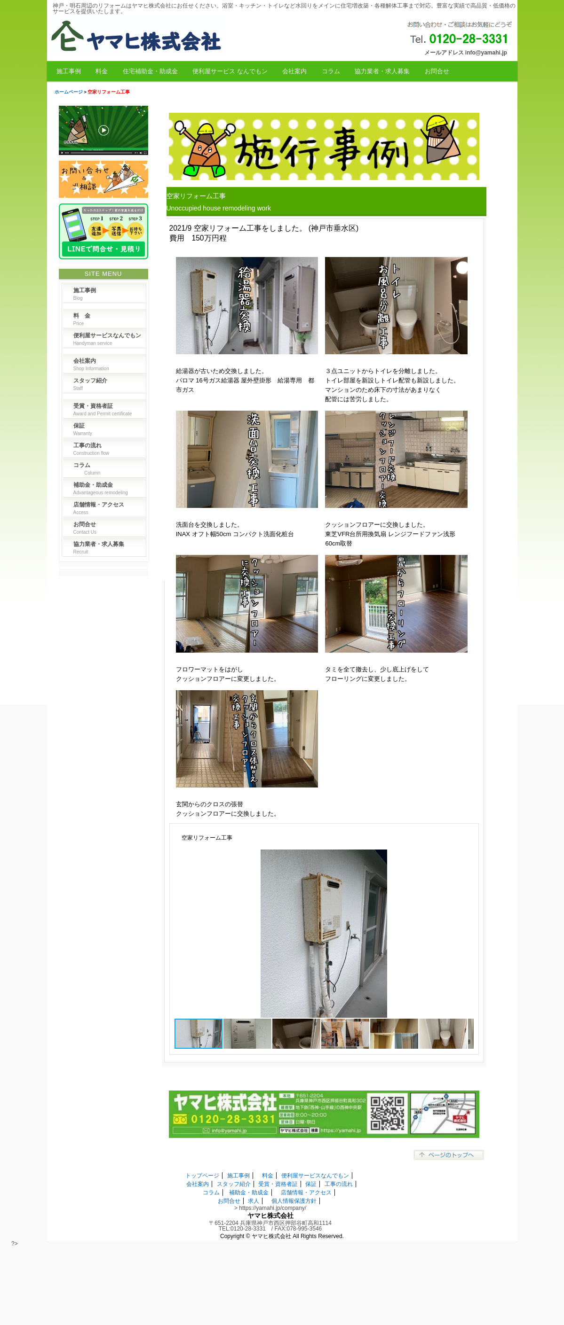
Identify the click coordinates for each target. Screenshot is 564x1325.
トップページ (202, 1175)
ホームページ (69, 91)
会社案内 (294, 71)
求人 (253, 1201)
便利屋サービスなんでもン (315, 1175)
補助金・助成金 (249, 1192)
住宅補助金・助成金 (150, 71)
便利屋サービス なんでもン (230, 71)
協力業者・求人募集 (382, 71)
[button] (465, 857)
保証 (311, 1184)
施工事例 (68, 71)
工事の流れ (339, 1184)
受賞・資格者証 (278, 1184)
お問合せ (437, 71)
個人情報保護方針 (294, 1201)
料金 (101, 71)
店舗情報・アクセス (306, 1192)
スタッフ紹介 (234, 1184)
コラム (331, 71)
